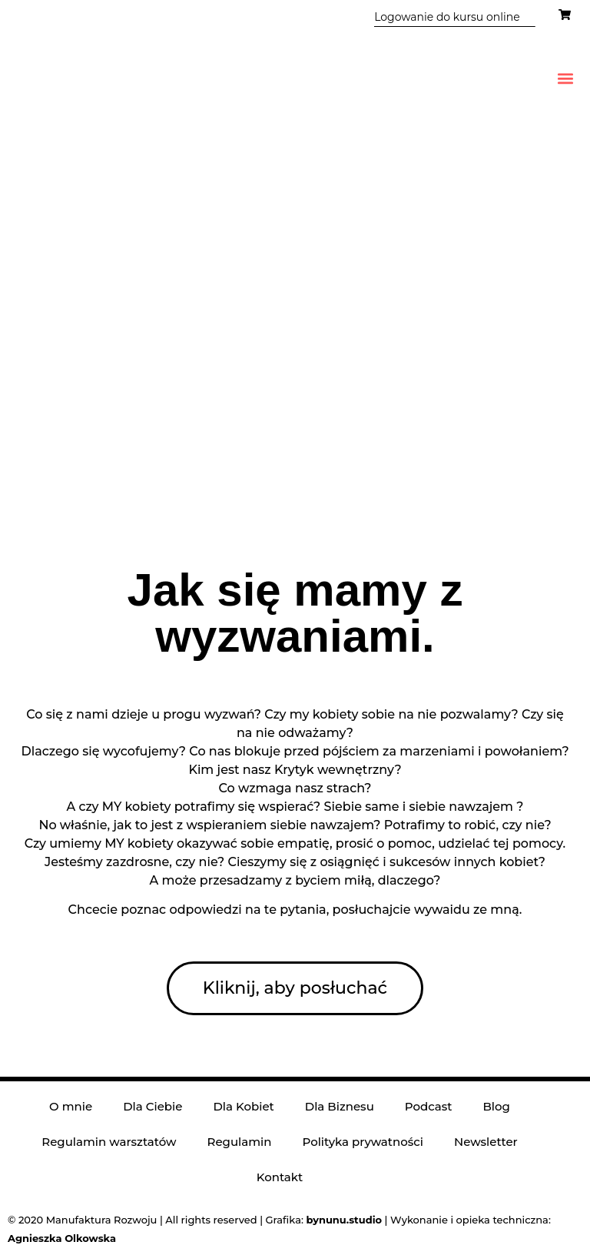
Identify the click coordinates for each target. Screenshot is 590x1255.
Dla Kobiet (243, 1106)
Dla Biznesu (339, 1106)
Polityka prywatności (363, 1141)
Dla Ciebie (152, 1106)
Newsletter (486, 1141)
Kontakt (280, 1177)
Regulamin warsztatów (108, 1141)
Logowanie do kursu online (446, 17)
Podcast (428, 1106)
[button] (565, 78)
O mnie (70, 1106)
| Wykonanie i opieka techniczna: (428, 1219)
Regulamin (239, 1141)
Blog (495, 1106)
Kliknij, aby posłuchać (295, 988)
